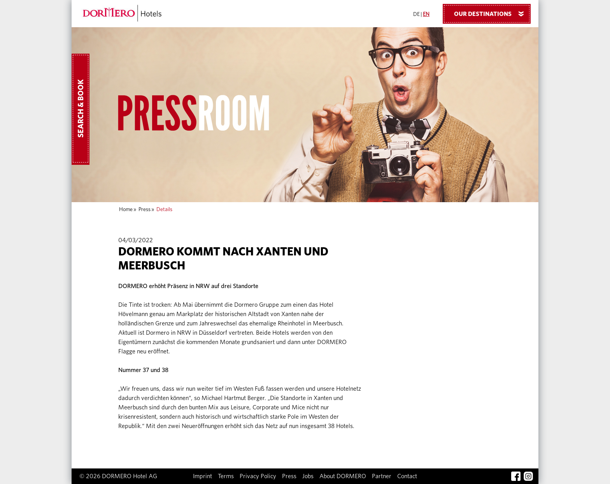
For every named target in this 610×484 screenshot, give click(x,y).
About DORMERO (342, 476)
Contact (407, 476)
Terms (226, 476)
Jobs (308, 476)
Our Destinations (491, 13)
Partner (381, 476)
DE (416, 14)
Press (144, 209)
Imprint (202, 476)
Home (126, 209)
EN (426, 14)
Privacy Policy (258, 476)
